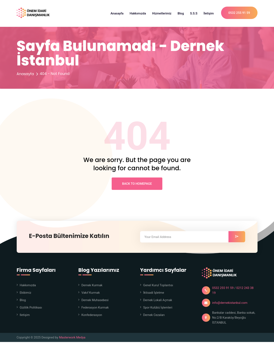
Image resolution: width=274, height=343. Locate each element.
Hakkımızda (138, 13)
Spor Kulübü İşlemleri (157, 308)
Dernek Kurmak (91, 286)
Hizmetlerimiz (162, 13)
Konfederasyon (91, 316)
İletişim (209, 13)
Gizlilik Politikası (31, 308)
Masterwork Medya (72, 338)
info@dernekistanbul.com (229, 304)
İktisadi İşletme (153, 294)
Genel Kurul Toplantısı (158, 286)
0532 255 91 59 (239, 13)
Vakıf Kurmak (90, 294)
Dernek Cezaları (154, 316)
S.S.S (193, 13)
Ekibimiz (25, 294)
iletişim (25, 316)
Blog (181, 13)
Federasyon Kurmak (95, 308)
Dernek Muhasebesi (95, 301)
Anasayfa (117, 13)
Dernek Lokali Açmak (157, 301)
